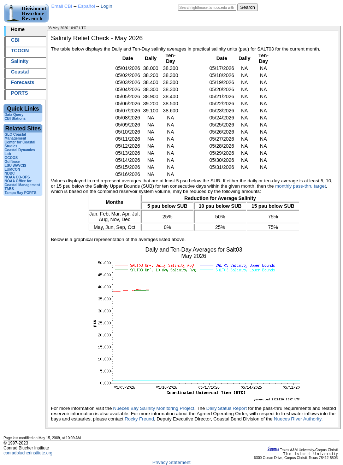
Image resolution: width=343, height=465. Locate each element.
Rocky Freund (139, 419)
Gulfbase (12, 162)
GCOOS (11, 158)
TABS (9, 189)
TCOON (20, 50)
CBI (15, 40)
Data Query (14, 115)
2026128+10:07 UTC (103, 28)
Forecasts (22, 82)
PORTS (19, 93)
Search (247, 7)
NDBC (10, 173)
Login (106, 6)
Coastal (20, 72)
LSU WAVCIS (15, 165)
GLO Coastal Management (15, 136)
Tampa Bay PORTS (20, 193)
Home (18, 29)
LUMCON (12, 169)
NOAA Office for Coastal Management (22, 183)
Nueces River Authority (297, 419)
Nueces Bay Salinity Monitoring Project (153, 408)
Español (86, 6)
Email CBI (61, 6)
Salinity (20, 61)
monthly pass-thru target (300, 186)
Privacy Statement (171, 462)
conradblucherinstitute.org (28, 453)
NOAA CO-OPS (17, 177)
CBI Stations (15, 118)
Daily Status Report (226, 408)
